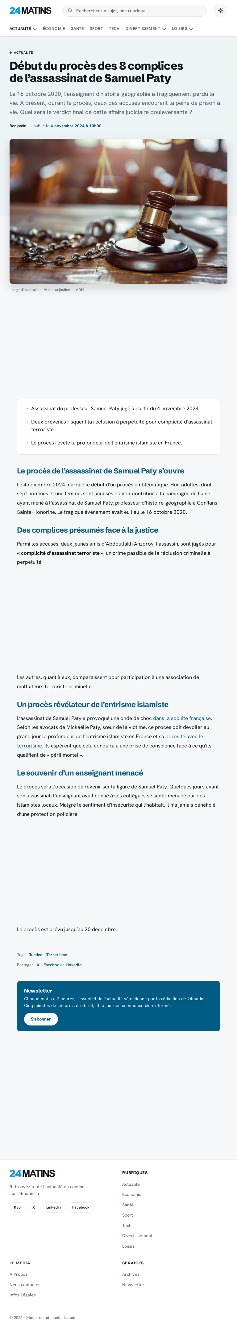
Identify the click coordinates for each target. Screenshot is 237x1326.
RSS (17, 1207)
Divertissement (143, 28)
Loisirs (179, 28)
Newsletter (133, 1284)
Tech (114, 28)
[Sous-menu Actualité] (35, 29)
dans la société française (182, 718)
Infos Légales (23, 1295)
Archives (130, 1274)
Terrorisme (56, 954)
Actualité (20, 28)
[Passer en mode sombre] (220, 10)
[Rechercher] (139, 10)
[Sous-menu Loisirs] (191, 29)
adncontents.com (60, 1317)
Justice (35, 954)
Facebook (53, 965)
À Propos (18, 1274)
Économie (54, 28)
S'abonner (41, 1019)
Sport (96, 28)
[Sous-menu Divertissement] (164, 29)
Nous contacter (25, 1284)
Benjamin (18, 126)
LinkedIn (74, 965)
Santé (77, 28)
